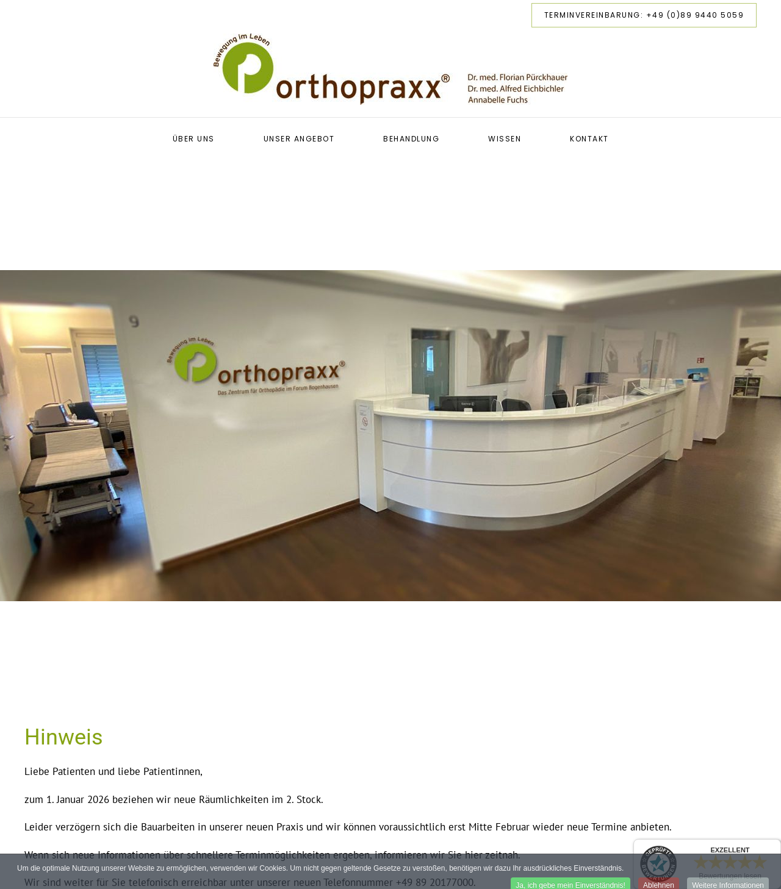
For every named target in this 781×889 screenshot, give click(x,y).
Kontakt (589, 139)
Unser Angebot (299, 139)
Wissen (504, 139)
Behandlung (411, 139)
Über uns (194, 139)
